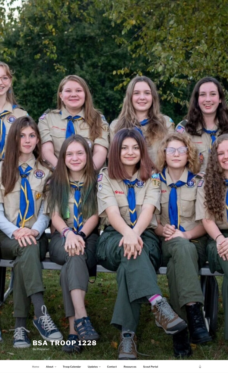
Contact (112, 366)
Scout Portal (150, 366)
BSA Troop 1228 (65, 343)
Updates (94, 366)
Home (35, 366)
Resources (130, 366)
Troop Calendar (72, 366)
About (51, 366)
